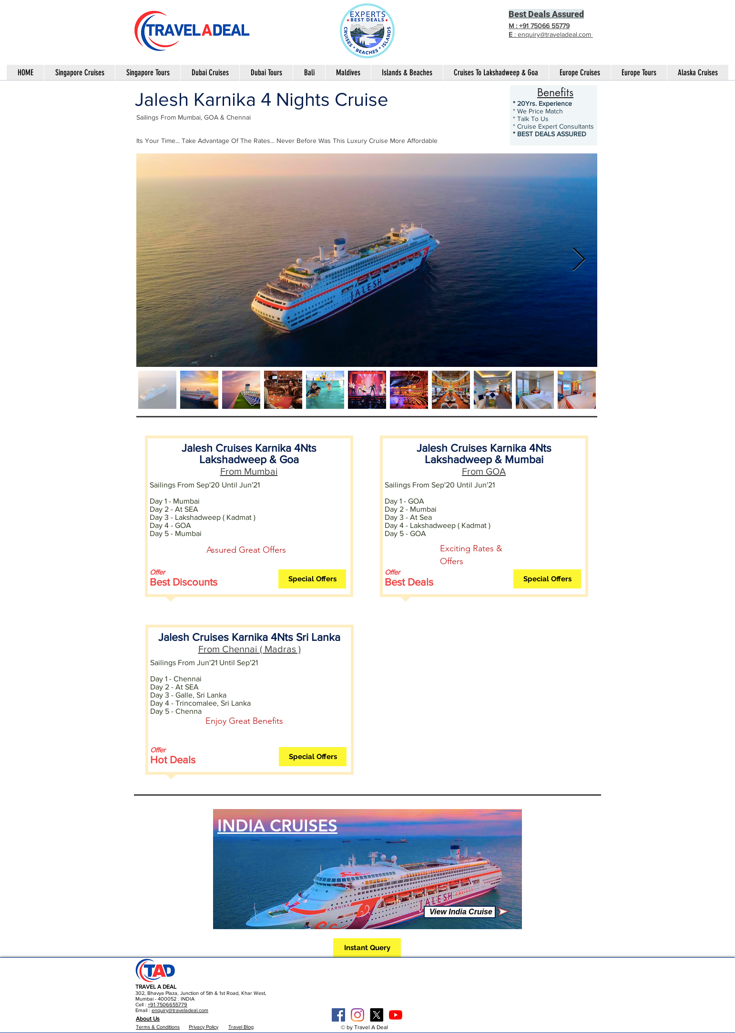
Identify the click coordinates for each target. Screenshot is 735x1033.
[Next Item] (579, 260)
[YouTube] (395, 1015)
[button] (312, 578)
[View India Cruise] (460, 912)
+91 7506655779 (167, 1004)
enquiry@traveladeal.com (180, 1010)
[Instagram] (357, 1015)
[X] (376, 1015)
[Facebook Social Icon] (338, 1015)
